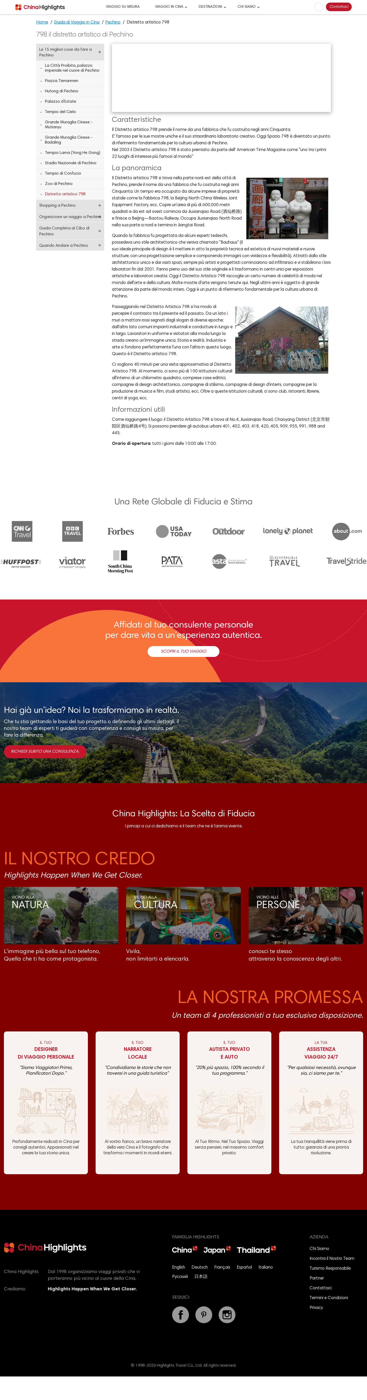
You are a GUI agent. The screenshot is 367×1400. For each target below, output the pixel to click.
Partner (317, 1302)
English (178, 1291)
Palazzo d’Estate (60, 102)
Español (244, 1291)
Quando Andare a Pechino (63, 246)
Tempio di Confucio (63, 173)
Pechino (112, 22)
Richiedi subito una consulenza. (45, 775)
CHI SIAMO (247, 7)
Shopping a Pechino (57, 206)
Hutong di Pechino (61, 91)
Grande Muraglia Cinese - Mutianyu (69, 124)
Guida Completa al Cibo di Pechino (64, 231)
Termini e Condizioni (329, 1322)
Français (222, 1291)
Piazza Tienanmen (61, 81)
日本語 (201, 1300)
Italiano (265, 1291)
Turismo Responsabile (330, 1292)
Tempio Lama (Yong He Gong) (72, 153)
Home (42, 22)
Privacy (316, 1332)
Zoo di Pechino (59, 184)
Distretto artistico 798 (65, 194)
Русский (180, 1300)
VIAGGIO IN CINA (169, 7)
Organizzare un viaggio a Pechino (70, 217)
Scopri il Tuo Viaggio (183, 675)
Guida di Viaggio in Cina (77, 22)
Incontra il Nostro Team (332, 1283)
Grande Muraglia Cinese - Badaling (69, 140)
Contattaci (339, 7)
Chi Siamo (319, 1273)
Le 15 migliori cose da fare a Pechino (65, 53)
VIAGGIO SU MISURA (123, 7)
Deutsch (200, 1291)
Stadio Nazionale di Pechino (70, 163)
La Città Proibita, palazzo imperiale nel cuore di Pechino (72, 68)
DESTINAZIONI (210, 7)
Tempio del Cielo (60, 112)
